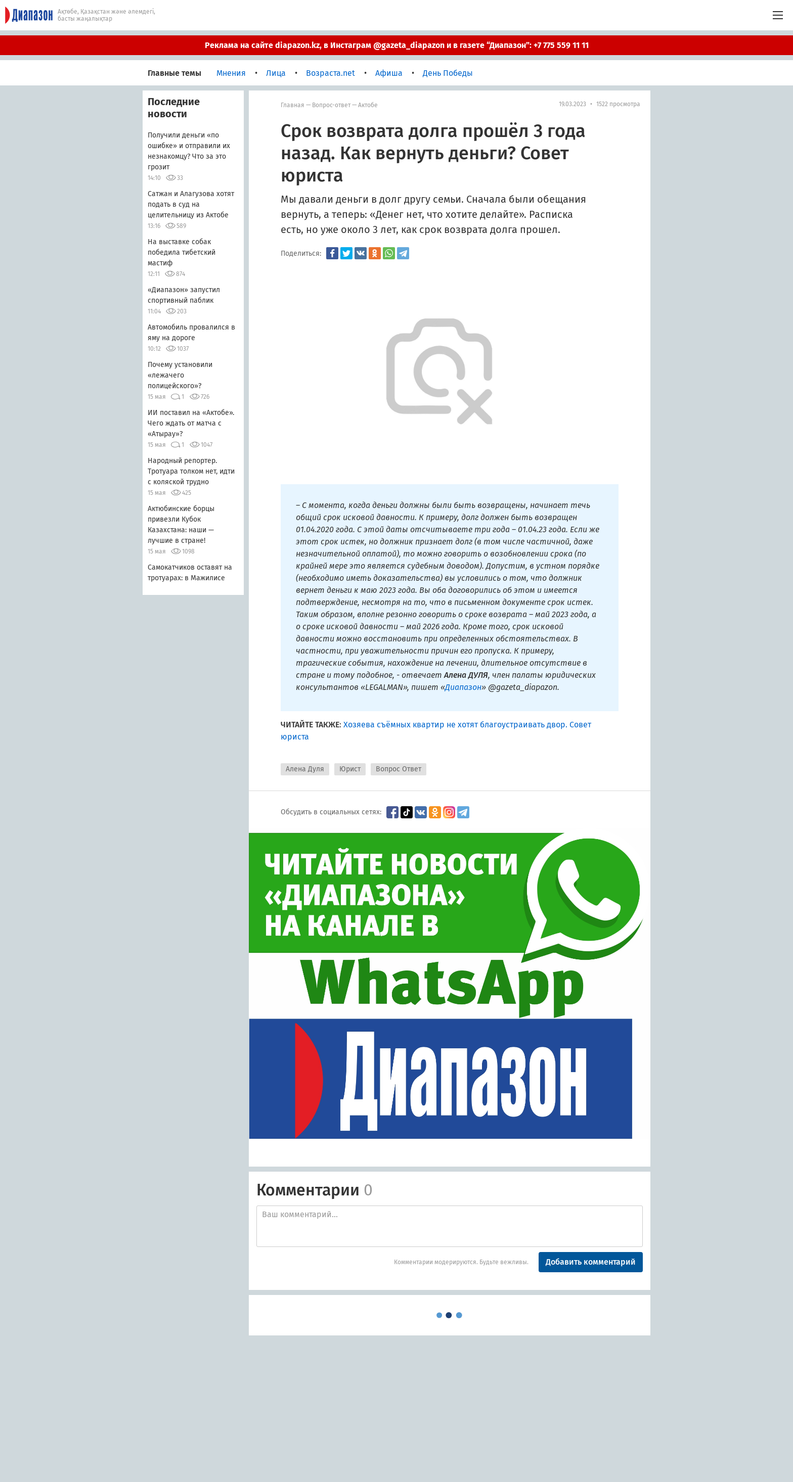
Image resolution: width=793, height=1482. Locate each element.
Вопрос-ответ (331, 105)
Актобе (368, 105)
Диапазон (463, 687)
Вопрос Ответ (398, 769)
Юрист (350, 769)
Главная (292, 105)
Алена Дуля (305, 769)
